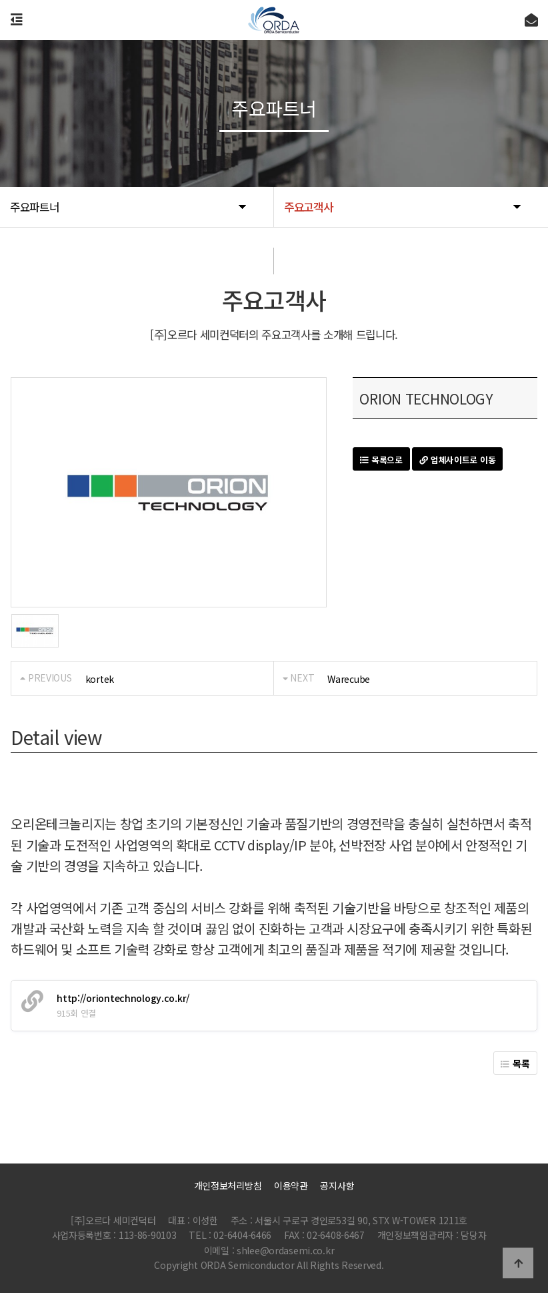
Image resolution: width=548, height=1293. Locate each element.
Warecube (348, 679)
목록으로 (381, 459)
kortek (99, 679)
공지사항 (337, 1185)
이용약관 (291, 1185)
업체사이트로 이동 (457, 459)
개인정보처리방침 (228, 1185)
